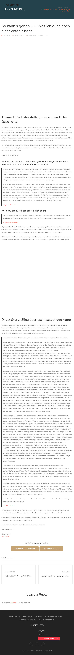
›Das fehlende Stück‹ (9, 506)
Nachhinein (20, 466)
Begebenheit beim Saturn (25, 549)
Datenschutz (48, 651)
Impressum (39, 651)
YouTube (42, 644)
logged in (13, 603)
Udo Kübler (5, 537)
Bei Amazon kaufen (49, 638)
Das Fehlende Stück (51, 549)
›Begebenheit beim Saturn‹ (10, 205)
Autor (41, 36)
